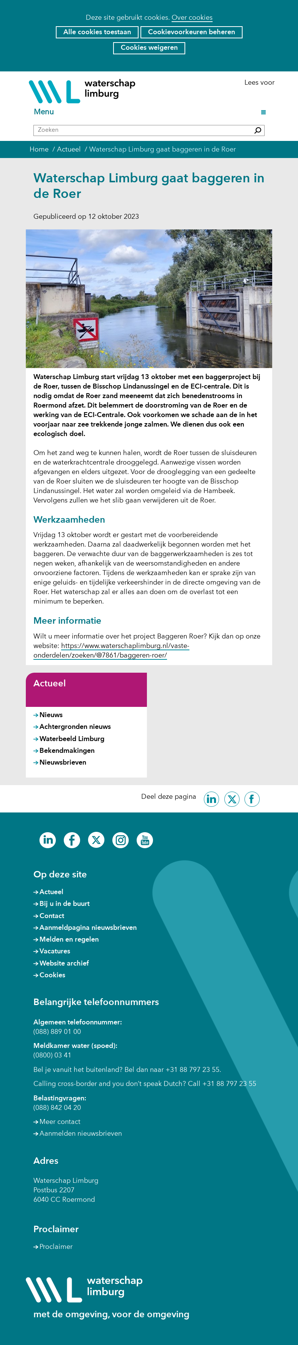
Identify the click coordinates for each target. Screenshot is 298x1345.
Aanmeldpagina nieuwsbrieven (88, 928)
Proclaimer (56, 1247)
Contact (51, 916)
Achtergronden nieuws (75, 727)
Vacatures (54, 951)
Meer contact (59, 1122)
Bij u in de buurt (64, 904)
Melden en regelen (69, 939)
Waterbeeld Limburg (71, 739)
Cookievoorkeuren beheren (191, 32)
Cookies (52, 975)
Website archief (64, 963)
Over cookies (192, 17)
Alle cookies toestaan (97, 32)
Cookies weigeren (149, 47)
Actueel (49, 684)
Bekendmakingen (67, 751)
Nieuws (51, 715)
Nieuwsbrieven (62, 762)
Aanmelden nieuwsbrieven (80, 1133)
